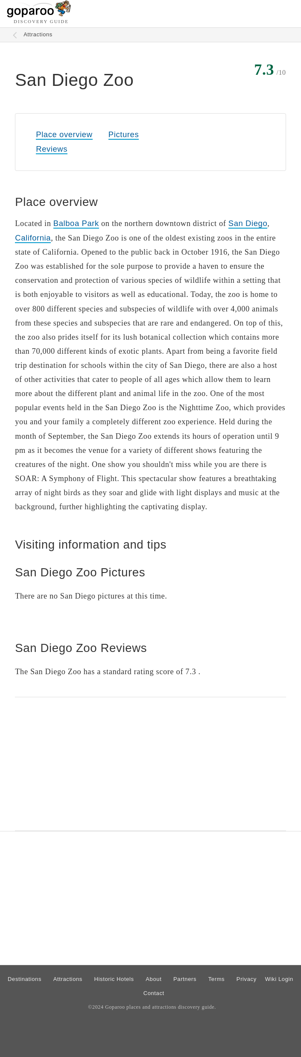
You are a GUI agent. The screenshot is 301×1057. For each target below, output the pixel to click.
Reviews (51, 148)
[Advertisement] (150, 764)
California (33, 237)
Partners (184, 979)
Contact (153, 993)
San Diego (247, 223)
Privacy (247, 979)
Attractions (38, 34)
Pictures (123, 134)
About (153, 979)
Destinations (24, 979)
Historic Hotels (114, 979)
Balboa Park (76, 223)
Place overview (64, 134)
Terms (216, 979)
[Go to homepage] (39, 15)
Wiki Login (279, 979)
